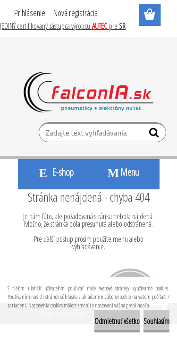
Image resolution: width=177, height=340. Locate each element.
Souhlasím (156, 321)
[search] (155, 134)
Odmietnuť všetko (117, 321)
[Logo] (88, 92)
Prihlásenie (29, 12)
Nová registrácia (75, 12)
